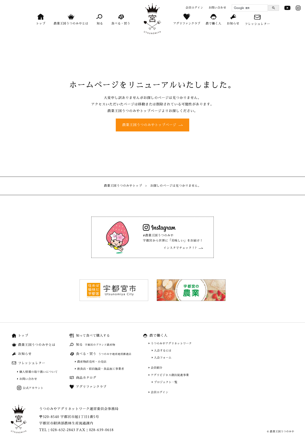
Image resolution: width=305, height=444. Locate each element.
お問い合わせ (28, 379)
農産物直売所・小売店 (92, 361)
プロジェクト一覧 (165, 382)
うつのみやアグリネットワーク (171, 343)
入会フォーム (163, 357)
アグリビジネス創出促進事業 (170, 375)
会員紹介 (157, 367)
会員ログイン (159, 392)
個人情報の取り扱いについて (38, 371)
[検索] (249, 8)
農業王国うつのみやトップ (123, 185)
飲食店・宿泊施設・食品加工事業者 (100, 368)
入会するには (163, 350)
